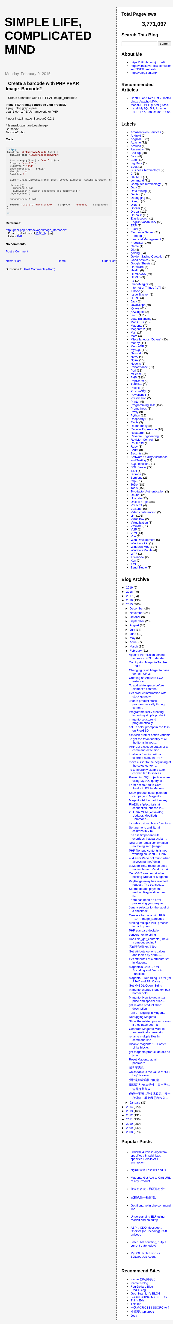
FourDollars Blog (142, 1286)
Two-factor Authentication (147, 491)
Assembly (137, 149)
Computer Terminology (146, 184)
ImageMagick (140, 284)
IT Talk (135, 298)
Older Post (109, 272)
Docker (135, 208)
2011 (130, 1119)
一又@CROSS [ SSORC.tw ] (150, 1307)
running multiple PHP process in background (148, 924)
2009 (130, 1128)
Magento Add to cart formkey (148, 800)
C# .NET (136, 177)
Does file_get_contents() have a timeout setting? (149, 940)
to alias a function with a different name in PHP (145, 756)
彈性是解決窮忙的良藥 (144, 1080)
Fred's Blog (138, 1290)
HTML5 (136, 277)
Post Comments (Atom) (39, 280)
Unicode (136, 498)
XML (134, 564)
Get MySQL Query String (145, 985)
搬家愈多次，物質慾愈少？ (149, 1189)
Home (62, 272)
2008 (130, 1132)
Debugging (138, 197)
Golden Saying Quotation (147, 256)
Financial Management (146, 239)
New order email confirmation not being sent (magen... (148, 844)
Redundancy (139, 426)
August (135, 625)
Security (136, 453)
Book (134, 166)
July (133, 629)
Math (134, 336)
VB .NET (137, 505)
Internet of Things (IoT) (146, 287)
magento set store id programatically (142, 721)
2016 (130, 600)
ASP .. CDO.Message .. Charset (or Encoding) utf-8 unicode (149, 1231)
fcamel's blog (139, 1283)
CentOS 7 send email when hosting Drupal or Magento (148, 875)
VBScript (137, 508)
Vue (133, 536)
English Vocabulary (143, 222)
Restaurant (138, 432)
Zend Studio (139, 567)
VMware (136, 526)
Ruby (134, 446)
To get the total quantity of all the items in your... (148, 740)
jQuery (135, 308)
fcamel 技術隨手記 (143, 1279)
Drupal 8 (136, 215)
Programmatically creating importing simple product (147, 713)
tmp (133, 481)
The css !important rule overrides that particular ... (148, 836)
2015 (130, 604)
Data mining (139, 191)
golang (135, 253)
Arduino (136, 146)
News (134, 356)
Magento (137, 325)
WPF (134, 553)
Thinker (136, 1304)
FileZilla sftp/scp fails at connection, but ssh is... (146, 806)
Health (135, 270)
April (133, 642)
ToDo (134, 484)
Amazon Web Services (146, 132)
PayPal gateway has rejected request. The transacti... (148, 882)
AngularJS (138, 139)
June (133, 634)
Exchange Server (142, 232)
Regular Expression (144, 429)
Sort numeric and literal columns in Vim (144, 829)
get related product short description (145, 1006)
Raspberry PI (139, 419)
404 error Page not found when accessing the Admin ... (149, 859)
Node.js (136, 363)
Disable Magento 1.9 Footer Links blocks (147, 1045)
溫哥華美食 (136, 1067)
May (133, 638)
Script (134, 450)
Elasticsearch (140, 218)
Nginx (134, 360)
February (136, 650)
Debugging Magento (142, 1017)
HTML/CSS (138, 273)
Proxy (134, 412)
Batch (134, 159)
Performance (139, 367)
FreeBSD (137, 242)
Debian (135, 194)
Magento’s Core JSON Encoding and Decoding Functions (146, 970)
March (134, 646)
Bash (134, 156)
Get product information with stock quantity (148, 694)
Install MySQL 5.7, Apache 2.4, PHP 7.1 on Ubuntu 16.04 (151, 110)
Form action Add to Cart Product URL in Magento (147, 786)
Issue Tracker (140, 294)
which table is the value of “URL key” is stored (150, 1073)
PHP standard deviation (144, 930)
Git (133, 249)
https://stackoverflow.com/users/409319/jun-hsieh (151, 67)
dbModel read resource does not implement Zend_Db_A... (149, 867)
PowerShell (138, 394)
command (137, 180)
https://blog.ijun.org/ (144, 72)
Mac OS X (137, 322)
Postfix (135, 388)
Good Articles (140, 260)
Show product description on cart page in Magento (148, 794)
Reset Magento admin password (143, 1061)
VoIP (134, 529)
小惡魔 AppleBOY (143, 1311)
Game (135, 246)
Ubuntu (135, 495)
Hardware (137, 267)
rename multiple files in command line (144, 1038)
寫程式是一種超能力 (144, 1197)
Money (135, 343)
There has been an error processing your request (146, 901)
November (137, 613)
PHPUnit (136, 384)
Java (134, 301)
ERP (134, 225)
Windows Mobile (142, 550)
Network (136, 353)
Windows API (140, 543)
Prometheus (139, 408)
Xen (133, 560)
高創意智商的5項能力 (143, 947)
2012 (130, 1115)
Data (134, 187)
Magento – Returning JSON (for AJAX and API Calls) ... (150, 979)
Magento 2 (138, 329)
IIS (132, 280)
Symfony (137, 477)
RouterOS (137, 443)
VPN (134, 533)
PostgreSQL (139, 391)
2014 (130, 1107)
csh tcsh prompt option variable (149, 735)
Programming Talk (143, 405)
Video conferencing (143, 512)
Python (135, 415)
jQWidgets (138, 311)
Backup (136, 153)
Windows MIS (140, 546)
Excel (134, 229)
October (135, 617)
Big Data (136, 163)
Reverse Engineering (145, 436)
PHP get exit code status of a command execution (148, 748)
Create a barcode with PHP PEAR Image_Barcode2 (147, 917)
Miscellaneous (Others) (146, 339)
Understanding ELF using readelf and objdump (148, 1218)
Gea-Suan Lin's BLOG (146, 1293)
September (137, 621)
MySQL (136, 350)
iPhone (135, 291)
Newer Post (13, 272)
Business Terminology (145, 170)
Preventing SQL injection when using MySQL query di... (149, 779)
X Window (137, 557)
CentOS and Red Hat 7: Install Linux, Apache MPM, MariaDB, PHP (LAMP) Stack (151, 101)
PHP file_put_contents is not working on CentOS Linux (148, 852)
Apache (136, 142)
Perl (133, 370)
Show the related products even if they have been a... (150, 1022)
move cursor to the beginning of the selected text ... (150, 763)
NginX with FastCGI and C (148, 1170)
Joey (134, 1315)
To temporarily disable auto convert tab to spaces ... (147, 771)
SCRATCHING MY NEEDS (149, 1297)
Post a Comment (17, 262)
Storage (136, 474)
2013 (130, 1111)
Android (136, 135)
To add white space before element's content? (146, 687)
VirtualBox (137, 519)
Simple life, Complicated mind (48, 35)
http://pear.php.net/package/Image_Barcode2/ (36, 241)
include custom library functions (150, 823)
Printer (135, 401)
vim (133, 515)
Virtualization (139, 522)
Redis (134, 422)
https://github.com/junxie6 (148, 62)
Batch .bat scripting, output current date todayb (148, 1243)
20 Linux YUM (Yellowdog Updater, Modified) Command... (146, 815)
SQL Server (138, 467)
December (137, 608)
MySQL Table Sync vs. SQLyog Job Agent (146, 1254)
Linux (134, 315)
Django (135, 201)
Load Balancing (141, 318)
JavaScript (138, 305)
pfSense (136, 374)
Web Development (143, 540)
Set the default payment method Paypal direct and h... (147, 892)
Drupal (135, 211)
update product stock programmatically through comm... (147, 704)
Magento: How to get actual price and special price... (147, 999)
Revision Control (142, 439)
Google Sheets (141, 263)
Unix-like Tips (140, 502)
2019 (130, 587)
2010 (130, 1123)
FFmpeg (136, 235)
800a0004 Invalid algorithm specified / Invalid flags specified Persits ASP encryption (149, 1157)
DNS (134, 204)
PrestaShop (138, 398)
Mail (133, 332)
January (135, 1102)
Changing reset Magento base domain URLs (149, 671)
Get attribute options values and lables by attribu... (147, 953)
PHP (20, 247)
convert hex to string (142, 934)
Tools (134, 488)
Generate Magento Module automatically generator (147, 1030)
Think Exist (138, 1300)
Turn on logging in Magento (147, 1012)
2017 (130, 596)
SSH (134, 470)
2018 (130, 591)
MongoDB (137, 346)
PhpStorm (137, 381)
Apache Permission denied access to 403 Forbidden (147, 656)
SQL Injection (140, 464)
